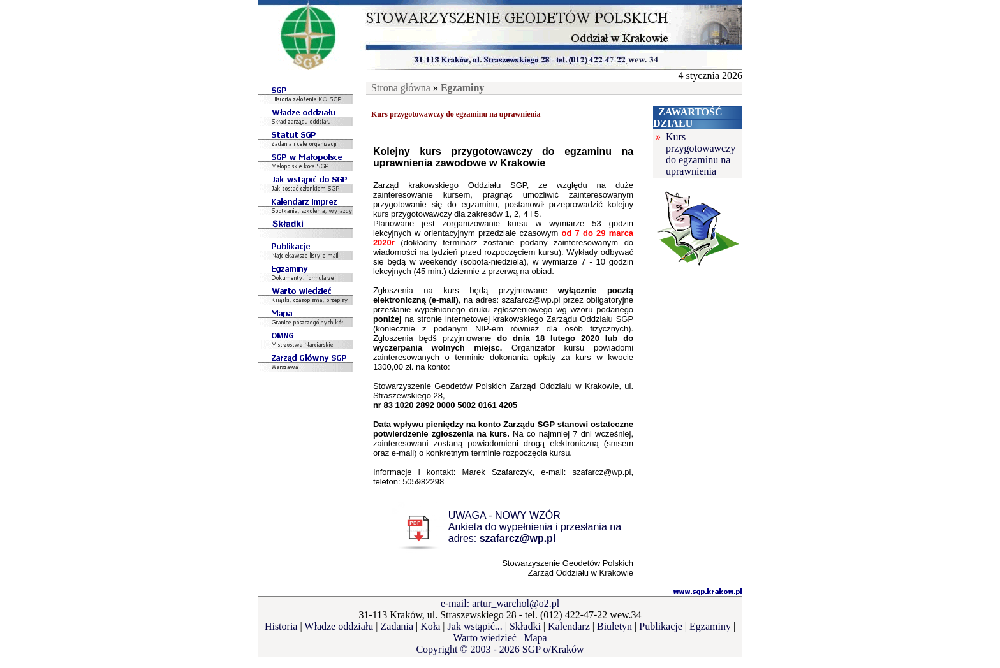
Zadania (397, 626)
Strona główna (400, 87)
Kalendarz (569, 626)
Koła (430, 626)
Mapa (535, 637)
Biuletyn (614, 626)
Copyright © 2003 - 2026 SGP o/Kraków (500, 649)
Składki (525, 626)
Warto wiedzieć (485, 637)
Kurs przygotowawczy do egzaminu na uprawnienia (700, 154)
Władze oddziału (338, 626)
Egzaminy (710, 626)
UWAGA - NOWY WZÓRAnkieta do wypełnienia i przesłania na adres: (534, 527)
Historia (281, 626)
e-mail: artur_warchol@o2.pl (500, 603)
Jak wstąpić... (475, 626)
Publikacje (660, 626)
